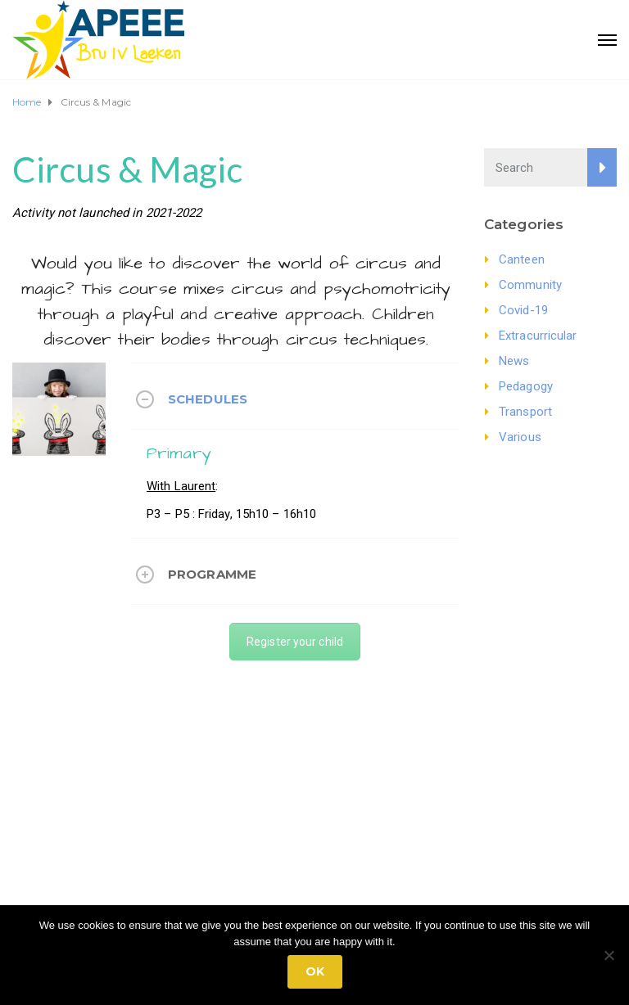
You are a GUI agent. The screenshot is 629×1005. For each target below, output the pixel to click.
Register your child (295, 641)
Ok (314, 971)
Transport (525, 411)
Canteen (522, 259)
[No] (608, 955)
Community (530, 284)
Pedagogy (526, 386)
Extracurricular (538, 335)
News (514, 361)
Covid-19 (523, 310)
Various (520, 437)
